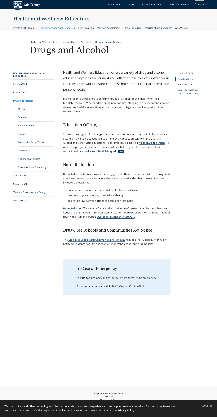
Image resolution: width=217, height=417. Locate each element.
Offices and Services (182, 4)
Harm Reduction (26, 125)
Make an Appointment (108, 27)
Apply (148, 4)
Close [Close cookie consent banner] (207, 405)
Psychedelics (24, 150)
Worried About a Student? (158, 27)
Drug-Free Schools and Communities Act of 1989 (96, 239)
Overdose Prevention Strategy (114, 216)
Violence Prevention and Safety (29, 192)
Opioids (22, 133)
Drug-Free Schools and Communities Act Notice (189, 92)
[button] (199, 4)
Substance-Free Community (32, 167)
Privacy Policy (126, 410)
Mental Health (20, 200)
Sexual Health (20, 183)
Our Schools (136, 4)
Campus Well (20, 84)
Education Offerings (186, 79)
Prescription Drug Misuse (31, 142)
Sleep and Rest (21, 175)
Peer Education (86, 27)
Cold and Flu (19, 92)
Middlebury (35, 42)
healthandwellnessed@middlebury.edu (95, 151)
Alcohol (21, 109)
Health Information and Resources (57, 27)
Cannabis (22, 117)
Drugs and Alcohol (23, 100)
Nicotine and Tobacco (29, 158)
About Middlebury (162, 4)
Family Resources (132, 27)
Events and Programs (24, 27)
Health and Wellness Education (51, 19)
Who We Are (181, 27)
